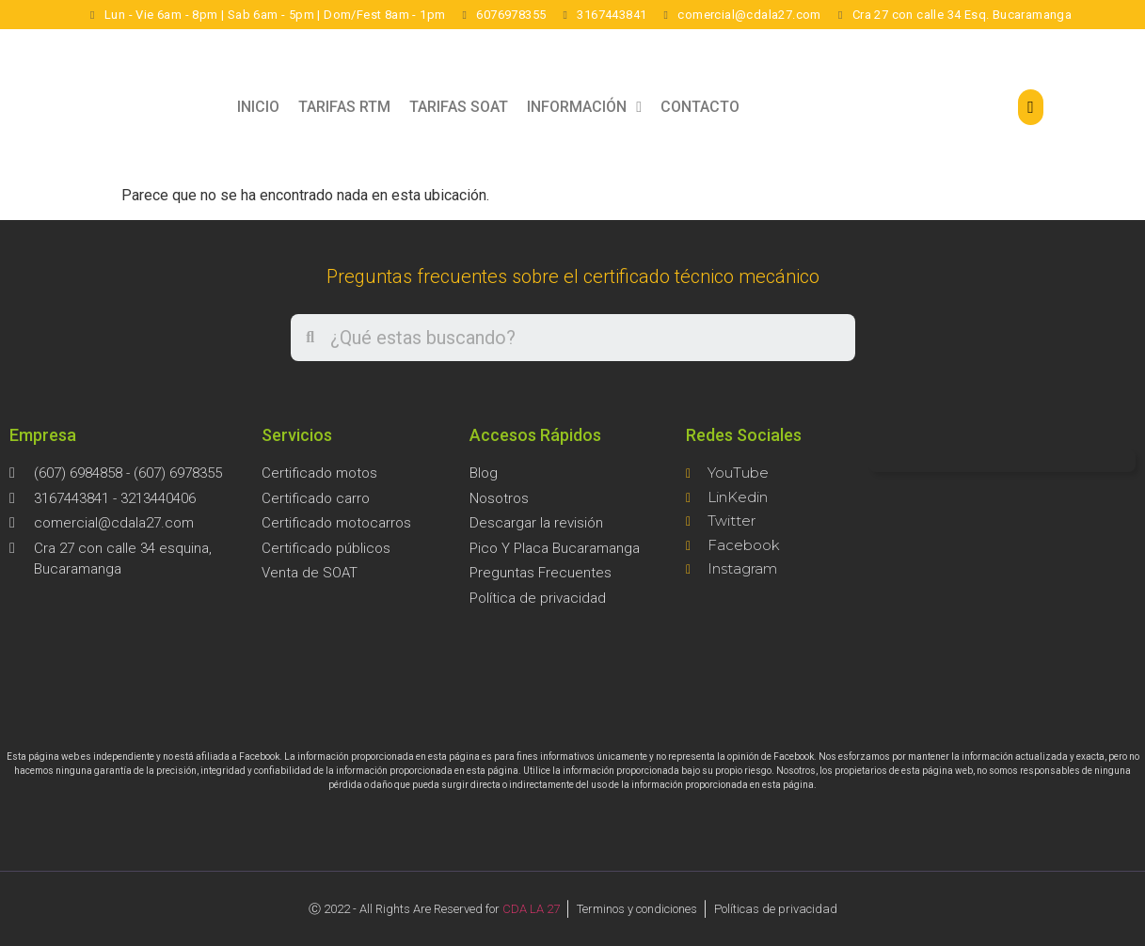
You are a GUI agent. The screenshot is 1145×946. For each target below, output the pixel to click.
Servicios (297, 435)
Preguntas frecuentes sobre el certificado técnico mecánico (572, 276)
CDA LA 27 (531, 909)
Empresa (42, 435)
